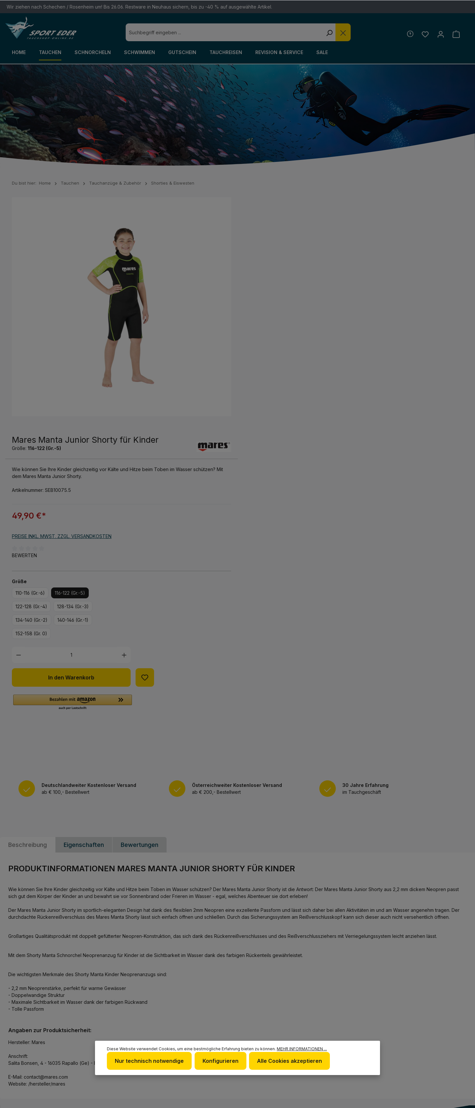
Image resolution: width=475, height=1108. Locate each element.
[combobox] (223, 32)
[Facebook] (415, 1000)
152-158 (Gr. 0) (263, 396)
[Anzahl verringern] (251, 417)
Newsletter (264, 998)
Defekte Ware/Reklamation (352, 1002)
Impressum (262, 1030)
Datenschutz (266, 1019)
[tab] (27, 607)
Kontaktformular (72, 1028)
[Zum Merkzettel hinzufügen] (377, 440)
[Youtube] (450, 1000)
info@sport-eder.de (156, 1028)
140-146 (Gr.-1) (305, 382)
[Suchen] (328, 32)
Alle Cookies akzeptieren (289, 1061)
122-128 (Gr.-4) (263, 369)
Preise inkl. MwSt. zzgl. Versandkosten (294, 298)
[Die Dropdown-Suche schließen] (342, 32)
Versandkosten (305, 1099)
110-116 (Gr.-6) (262, 355)
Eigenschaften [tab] (84, 607)
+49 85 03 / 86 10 (150, 1015)
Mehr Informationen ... (302, 1048)
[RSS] (415, 1018)
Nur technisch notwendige (149, 1061)
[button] (304, 465)
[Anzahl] (303, 417)
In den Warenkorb (303, 439)
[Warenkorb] (456, 34)
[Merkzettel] (425, 34)
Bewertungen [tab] (139, 607)
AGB (254, 1040)
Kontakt (340, 1018)
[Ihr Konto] (440, 34)
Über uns (260, 1008)
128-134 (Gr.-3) (305, 369)
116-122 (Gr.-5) (302, 355)
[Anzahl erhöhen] (356, 417)
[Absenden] (457, 920)
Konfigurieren (220, 1061)
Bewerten (256, 317)
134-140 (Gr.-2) (264, 382)
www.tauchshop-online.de (165, 1040)
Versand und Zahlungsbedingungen (357, 1033)
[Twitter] (432, 1000)
